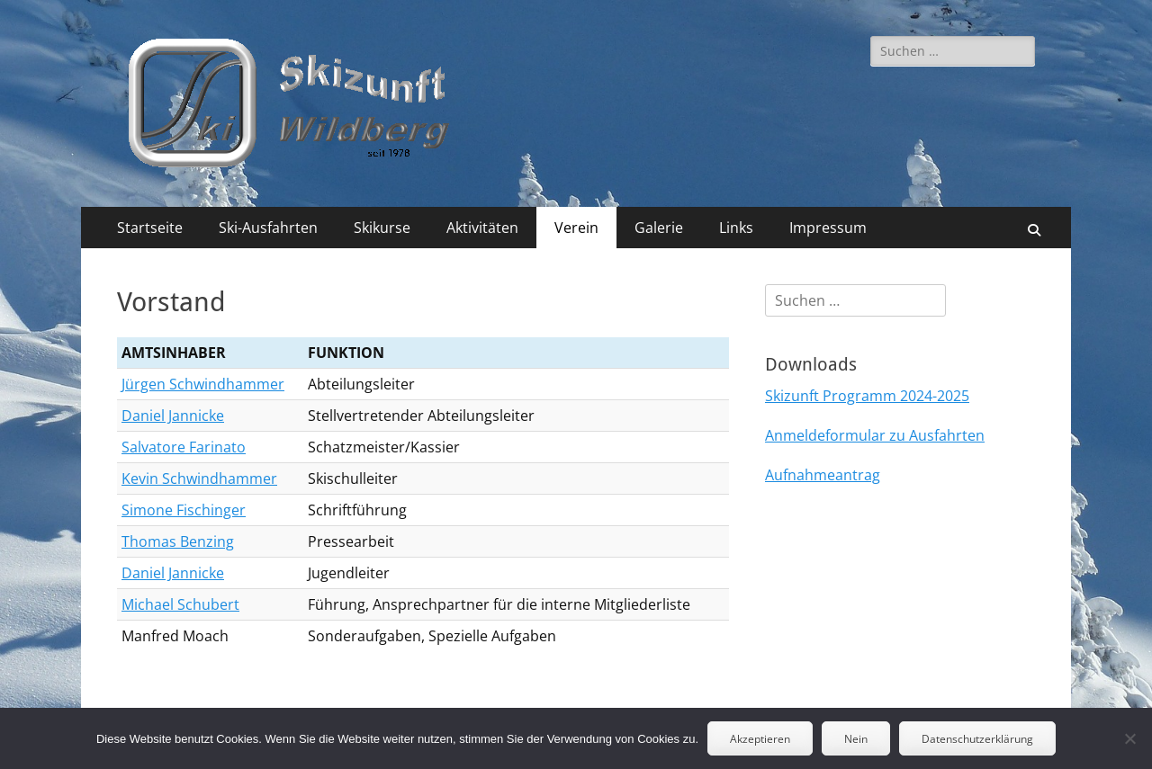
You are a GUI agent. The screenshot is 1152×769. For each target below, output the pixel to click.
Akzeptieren (760, 739)
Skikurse (382, 227)
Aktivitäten (482, 227)
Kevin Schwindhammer (199, 478)
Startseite (150, 227)
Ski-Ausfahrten (268, 227)
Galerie (658, 227)
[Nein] (1129, 738)
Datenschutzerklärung (977, 739)
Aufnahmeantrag (822, 475)
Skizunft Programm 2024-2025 (867, 396)
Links (736, 227)
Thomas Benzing (178, 541)
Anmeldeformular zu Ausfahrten (875, 435)
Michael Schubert (180, 604)
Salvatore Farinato (184, 447)
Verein (576, 227)
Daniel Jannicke (173, 415)
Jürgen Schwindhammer (203, 384)
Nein (856, 739)
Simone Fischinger (184, 510)
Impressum (828, 227)
